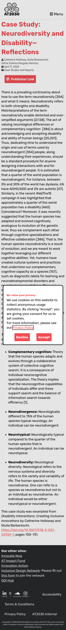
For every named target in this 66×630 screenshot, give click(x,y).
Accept (44, 337)
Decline (22, 337)
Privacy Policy (22, 328)
